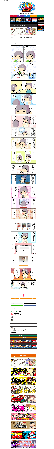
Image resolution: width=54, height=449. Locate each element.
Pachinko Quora (16, 313)
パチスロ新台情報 (41, 27)
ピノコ (12, 40)
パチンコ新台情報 (41, 28)
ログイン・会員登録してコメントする (23, 309)
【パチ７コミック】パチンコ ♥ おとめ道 (17, 40)
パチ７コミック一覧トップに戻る (23, 335)
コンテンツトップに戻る (24, 337)
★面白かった (23, 292)
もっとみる (11, 343)
